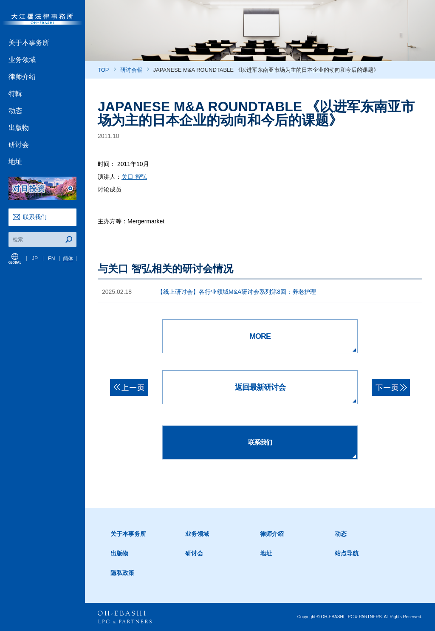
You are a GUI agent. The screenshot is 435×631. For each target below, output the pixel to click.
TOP (103, 70)
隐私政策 (122, 572)
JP (35, 259)
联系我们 (35, 217)
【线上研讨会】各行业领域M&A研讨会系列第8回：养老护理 (236, 291)
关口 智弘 (134, 176)
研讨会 (18, 144)
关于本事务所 (28, 42)
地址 (15, 161)
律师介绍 (22, 76)
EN (51, 259)
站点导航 (347, 553)
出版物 (18, 127)
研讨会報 (131, 70)
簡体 (68, 259)
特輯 (15, 93)
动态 (15, 110)
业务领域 (22, 59)
